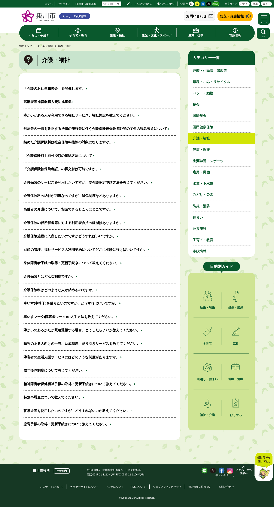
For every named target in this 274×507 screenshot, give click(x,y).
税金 (196, 104)
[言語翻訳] (111, 4)
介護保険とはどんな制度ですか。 (49, 276)
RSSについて (138, 486)
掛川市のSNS (221, 475)
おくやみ (236, 415)
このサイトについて (51, 486)
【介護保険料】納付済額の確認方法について (58, 155)
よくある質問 (45, 45)
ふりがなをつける (142, 3)
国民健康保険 (203, 127)
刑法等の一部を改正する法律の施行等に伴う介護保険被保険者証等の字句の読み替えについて (95, 128)
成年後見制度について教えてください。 (54, 370)
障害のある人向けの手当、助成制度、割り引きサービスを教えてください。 (82, 343)
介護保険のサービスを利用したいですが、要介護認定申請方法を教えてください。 (87, 182)
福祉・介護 (207, 415)
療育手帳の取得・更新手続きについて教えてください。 (66, 424)
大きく (266, 3)
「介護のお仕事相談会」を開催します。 (54, 88)
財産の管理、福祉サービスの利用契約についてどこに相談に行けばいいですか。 (85, 249)
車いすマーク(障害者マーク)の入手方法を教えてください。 (69, 317)
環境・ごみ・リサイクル (211, 82)
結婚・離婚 (207, 307)
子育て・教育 (203, 240)
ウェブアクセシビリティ (167, 486)
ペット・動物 (203, 93)
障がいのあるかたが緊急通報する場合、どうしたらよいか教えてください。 (82, 330)
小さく (244, 3)
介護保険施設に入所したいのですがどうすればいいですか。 (70, 236)
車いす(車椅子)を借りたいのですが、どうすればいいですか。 (71, 303)
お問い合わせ (196, 16)
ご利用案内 (63, 3)
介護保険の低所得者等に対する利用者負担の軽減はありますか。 (73, 223)
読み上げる (168, 3)
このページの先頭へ (244, 472)
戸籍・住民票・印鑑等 (210, 71)
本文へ (48, 3)
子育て (207, 343)
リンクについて (115, 486)
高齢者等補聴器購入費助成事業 (47, 102)
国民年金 (199, 116)
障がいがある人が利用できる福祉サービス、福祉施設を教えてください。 (80, 115)
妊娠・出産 (235, 307)
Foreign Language (86, 3)
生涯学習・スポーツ (208, 161)
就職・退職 (235, 379)
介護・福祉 (201, 138)
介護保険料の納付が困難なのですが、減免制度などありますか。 (73, 196)
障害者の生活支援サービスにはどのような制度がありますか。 (71, 357)
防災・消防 (201, 206)
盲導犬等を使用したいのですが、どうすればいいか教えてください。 (77, 411)
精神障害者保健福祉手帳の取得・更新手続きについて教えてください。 (78, 384)
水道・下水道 (203, 183)
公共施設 (199, 228)
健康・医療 (201, 149)
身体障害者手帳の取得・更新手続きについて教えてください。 (71, 263)
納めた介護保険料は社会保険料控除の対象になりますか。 (68, 142)
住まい (198, 217)
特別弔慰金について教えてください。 (53, 397)
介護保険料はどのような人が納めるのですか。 (59, 290)
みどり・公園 (203, 195)
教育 (236, 343)
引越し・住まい (207, 379)
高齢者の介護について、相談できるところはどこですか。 (68, 209)
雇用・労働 (201, 172)
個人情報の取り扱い (199, 486)
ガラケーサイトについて (84, 486)
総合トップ (25, 45)
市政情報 (199, 251)
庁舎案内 (62, 470)
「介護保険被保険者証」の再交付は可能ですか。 (61, 169)
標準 (255, 3)
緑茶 (215, 3)
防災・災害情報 (232, 16)
